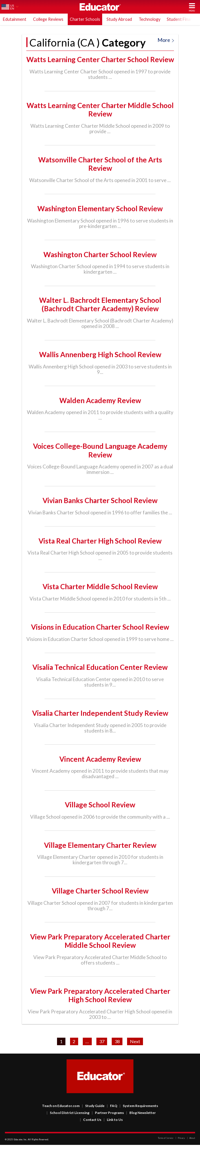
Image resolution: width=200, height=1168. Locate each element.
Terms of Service (165, 1161)
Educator (100, 7)
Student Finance (182, 19)
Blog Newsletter (141, 1136)
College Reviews (48, 19)
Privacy (180, 1161)
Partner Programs (108, 1136)
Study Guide (93, 1129)
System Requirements (139, 1129)
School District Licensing (68, 1136)
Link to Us (113, 1143)
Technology (149, 19)
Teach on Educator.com (61, 1129)
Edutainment (14, 19)
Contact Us (90, 1143)
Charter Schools (85, 19)
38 (117, 1064)
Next (135, 1064)
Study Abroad (119, 19)
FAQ (112, 1129)
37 (101, 1064)
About (191, 1161)
